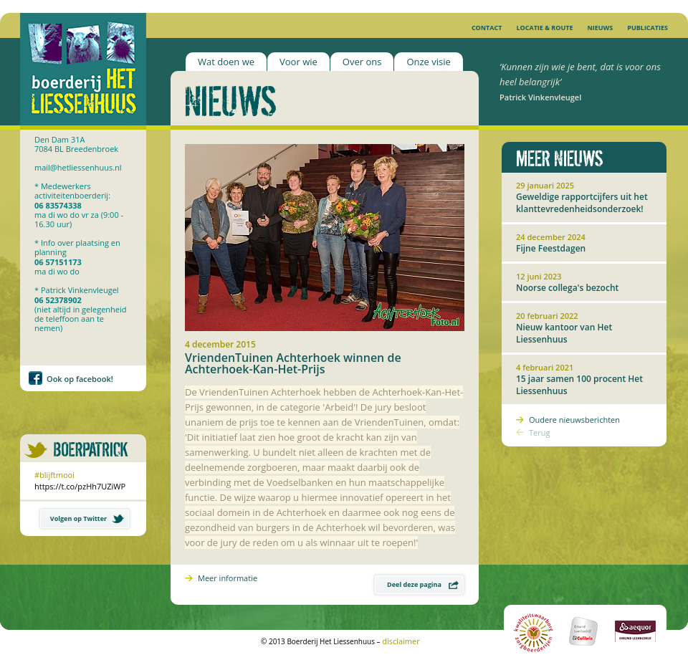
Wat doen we (226, 61)
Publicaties (647, 27)
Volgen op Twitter (87, 518)
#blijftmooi (54, 474)
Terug (539, 432)
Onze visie (428, 61)
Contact (487, 27)
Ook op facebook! (80, 378)
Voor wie (298, 61)
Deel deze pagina (423, 584)
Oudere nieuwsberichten (574, 419)
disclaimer (401, 641)
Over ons (362, 61)
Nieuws (600, 27)
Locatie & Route (544, 27)
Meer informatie (227, 578)
